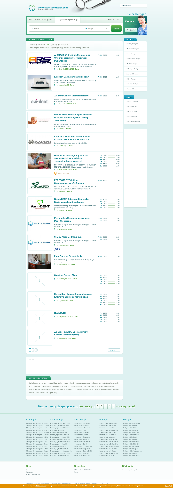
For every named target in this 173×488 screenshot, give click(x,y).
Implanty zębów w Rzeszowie (60, 453)
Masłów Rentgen (131, 64)
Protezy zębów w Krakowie (107, 425)
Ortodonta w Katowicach (82, 442)
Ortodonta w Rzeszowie (82, 455)
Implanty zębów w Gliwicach (59, 455)
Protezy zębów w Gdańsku (107, 435)
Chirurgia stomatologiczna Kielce (37, 453)
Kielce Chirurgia (131, 111)
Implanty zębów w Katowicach (60, 439)
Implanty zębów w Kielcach (59, 449)
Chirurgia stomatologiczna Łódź (36, 428)
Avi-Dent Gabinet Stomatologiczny (71, 96)
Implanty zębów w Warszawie (60, 423)
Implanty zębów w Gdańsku (59, 432)
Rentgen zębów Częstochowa (132, 451)
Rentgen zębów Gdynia (130, 449)
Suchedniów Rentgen (133, 59)
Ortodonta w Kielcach (81, 453)
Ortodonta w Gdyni (80, 444)
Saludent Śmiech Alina (65, 275)
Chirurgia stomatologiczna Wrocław (37, 430)
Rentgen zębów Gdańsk (130, 430)
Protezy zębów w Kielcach (107, 451)
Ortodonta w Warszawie (82, 423)
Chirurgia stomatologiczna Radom (37, 455)
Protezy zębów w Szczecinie (108, 439)
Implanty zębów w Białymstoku (60, 442)
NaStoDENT (60, 313)
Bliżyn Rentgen (131, 79)
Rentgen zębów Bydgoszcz (132, 455)
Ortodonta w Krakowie (81, 425)
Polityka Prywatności (33, 474)
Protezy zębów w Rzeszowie (108, 449)
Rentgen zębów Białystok (131, 444)
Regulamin (29, 472)
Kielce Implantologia (133, 121)
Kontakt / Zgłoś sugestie (130, 470)
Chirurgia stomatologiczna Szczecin (38, 442)
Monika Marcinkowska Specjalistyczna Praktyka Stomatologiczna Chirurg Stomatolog (73, 118)
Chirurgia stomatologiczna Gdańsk (37, 435)
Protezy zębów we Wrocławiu (108, 430)
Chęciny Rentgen (132, 44)
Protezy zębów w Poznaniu (107, 432)
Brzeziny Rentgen (132, 84)
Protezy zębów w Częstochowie (109, 446)
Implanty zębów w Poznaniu (59, 435)
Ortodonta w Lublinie (81, 435)
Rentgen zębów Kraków (130, 425)
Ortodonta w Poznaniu (81, 439)
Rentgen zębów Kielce (130, 453)
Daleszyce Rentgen (132, 69)
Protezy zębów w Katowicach (108, 442)
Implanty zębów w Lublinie (59, 444)
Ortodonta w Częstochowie (83, 446)
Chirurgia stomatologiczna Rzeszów (38, 444)
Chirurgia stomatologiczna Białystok (38, 451)
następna (112, 350)
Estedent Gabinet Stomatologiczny (71, 77)
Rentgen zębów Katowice (131, 442)
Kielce (77, 69)
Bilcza (71, 145)
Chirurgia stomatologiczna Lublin (37, 437)
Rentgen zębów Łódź (130, 428)
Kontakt (28, 470)
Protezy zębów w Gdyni (106, 455)
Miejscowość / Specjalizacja (68, 20)
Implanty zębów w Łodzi (58, 430)
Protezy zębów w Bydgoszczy (108, 453)
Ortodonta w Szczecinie (82, 437)
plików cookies (40, 486)
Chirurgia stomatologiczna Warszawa (38, 423)
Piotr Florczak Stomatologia (68, 256)
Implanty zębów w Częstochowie (61, 451)
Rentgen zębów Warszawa (131, 423)
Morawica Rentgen (132, 49)
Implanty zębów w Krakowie (59, 425)
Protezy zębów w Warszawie (108, 423)
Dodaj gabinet (131, 30)
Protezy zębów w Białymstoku (108, 444)
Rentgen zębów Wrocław (131, 432)
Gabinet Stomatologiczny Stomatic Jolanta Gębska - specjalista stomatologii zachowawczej (71, 158)
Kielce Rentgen (131, 106)
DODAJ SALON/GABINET (83, 470)
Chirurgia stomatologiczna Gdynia (37, 449)
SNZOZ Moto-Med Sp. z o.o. (68, 237)
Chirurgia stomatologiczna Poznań (37, 432)
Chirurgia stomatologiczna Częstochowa (39, 446)
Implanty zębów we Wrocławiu (60, 428)
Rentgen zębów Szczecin (131, 435)
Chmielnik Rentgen (132, 89)
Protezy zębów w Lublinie (107, 437)
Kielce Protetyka (131, 116)
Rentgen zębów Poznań (130, 439)
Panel (76, 472)
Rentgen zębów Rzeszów (131, 446)
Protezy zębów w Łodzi (106, 428)
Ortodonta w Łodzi (80, 430)
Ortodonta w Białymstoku (82, 449)
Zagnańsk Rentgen (132, 74)
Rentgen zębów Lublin (130, 437)
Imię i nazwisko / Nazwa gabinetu (41, 20)
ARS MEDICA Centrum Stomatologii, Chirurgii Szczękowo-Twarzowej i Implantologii (72, 58)
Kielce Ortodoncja (132, 101)
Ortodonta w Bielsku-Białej (83, 451)
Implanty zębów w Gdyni (58, 446)
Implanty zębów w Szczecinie (60, 437)
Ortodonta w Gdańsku (81, 432)
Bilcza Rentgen (131, 54)
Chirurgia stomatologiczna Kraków (37, 425)
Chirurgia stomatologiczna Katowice (38, 439)
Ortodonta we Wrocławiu (82, 428)
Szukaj (116, 29)
